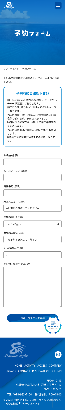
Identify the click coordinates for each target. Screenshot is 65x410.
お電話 (28, 129)
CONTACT (24, 371)
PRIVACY (11, 371)
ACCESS (42, 365)
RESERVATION (40, 371)
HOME (18, 365)
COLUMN (56, 371)
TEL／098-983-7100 (19, 394)
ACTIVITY (29, 365)
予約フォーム (29, 69)
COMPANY (55, 365)
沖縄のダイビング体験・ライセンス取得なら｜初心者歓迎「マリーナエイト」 (32, 401)
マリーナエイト (11, 69)
